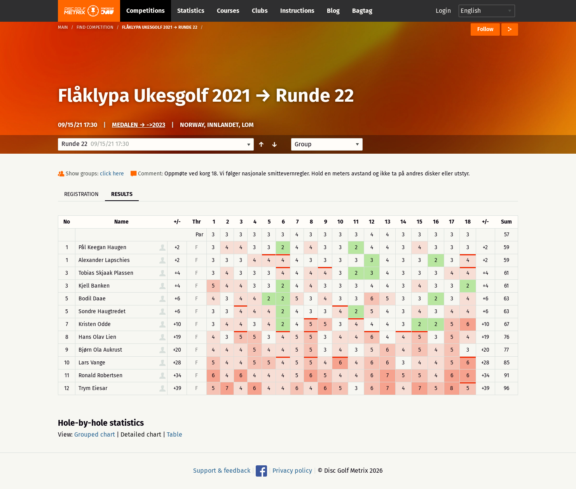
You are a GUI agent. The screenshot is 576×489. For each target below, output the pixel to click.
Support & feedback (221, 470)
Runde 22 (315, 95)
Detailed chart (140, 434)
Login (443, 10)
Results (122, 194)
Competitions (145, 10)
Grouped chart (94, 434)
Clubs (260, 10)
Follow (485, 29)
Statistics (190, 10)
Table (174, 434)
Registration (81, 194)
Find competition (95, 27)
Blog (333, 10)
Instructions (297, 10)
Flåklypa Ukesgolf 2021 (154, 95)
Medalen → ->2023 (138, 124)
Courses (228, 10)
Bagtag (362, 10)
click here (112, 173)
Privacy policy (292, 470)
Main (63, 27)
